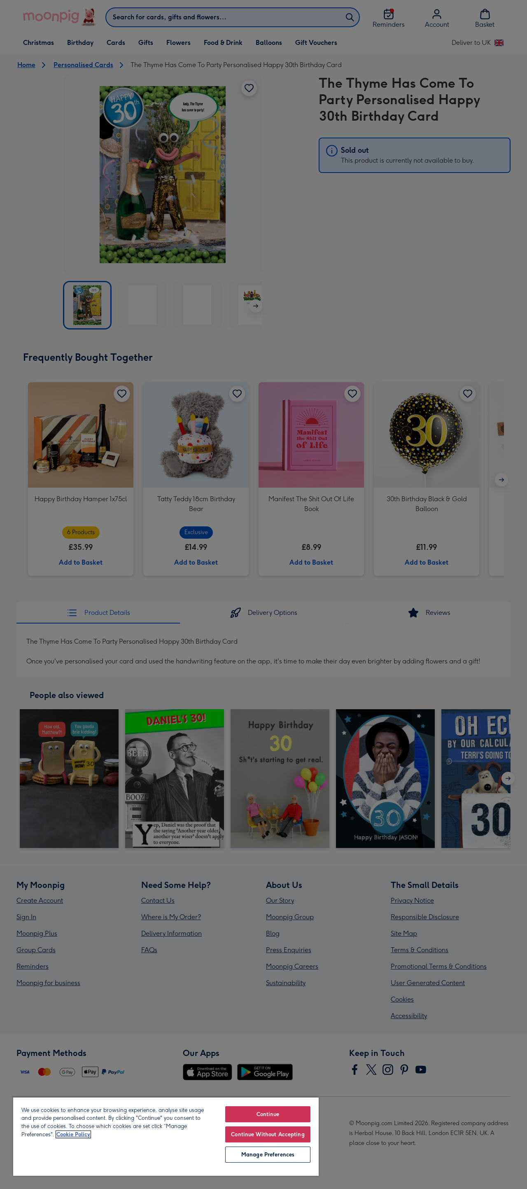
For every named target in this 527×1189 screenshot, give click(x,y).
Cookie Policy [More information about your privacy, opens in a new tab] (73, 1134)
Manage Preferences (267, 1155)
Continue (268, 1114)
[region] (166, 1136)
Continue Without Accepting (267, 1134)
